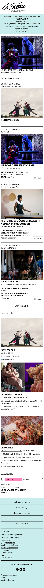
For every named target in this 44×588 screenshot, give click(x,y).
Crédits (3, 578)
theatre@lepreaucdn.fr (9, 548)
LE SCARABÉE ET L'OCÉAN (17, 165)
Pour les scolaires (22, 513)
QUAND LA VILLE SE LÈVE (11, 451)
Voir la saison (22, 306)
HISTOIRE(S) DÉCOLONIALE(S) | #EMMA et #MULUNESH (20, 222)
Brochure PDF (22, 523)
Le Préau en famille (22, 502)
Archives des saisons (9, 575)
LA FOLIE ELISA (10, 281)
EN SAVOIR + (23, 31)
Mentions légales (7, 580)
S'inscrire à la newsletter (21, 564)
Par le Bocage (22, 507)
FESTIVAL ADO (10, 120)
